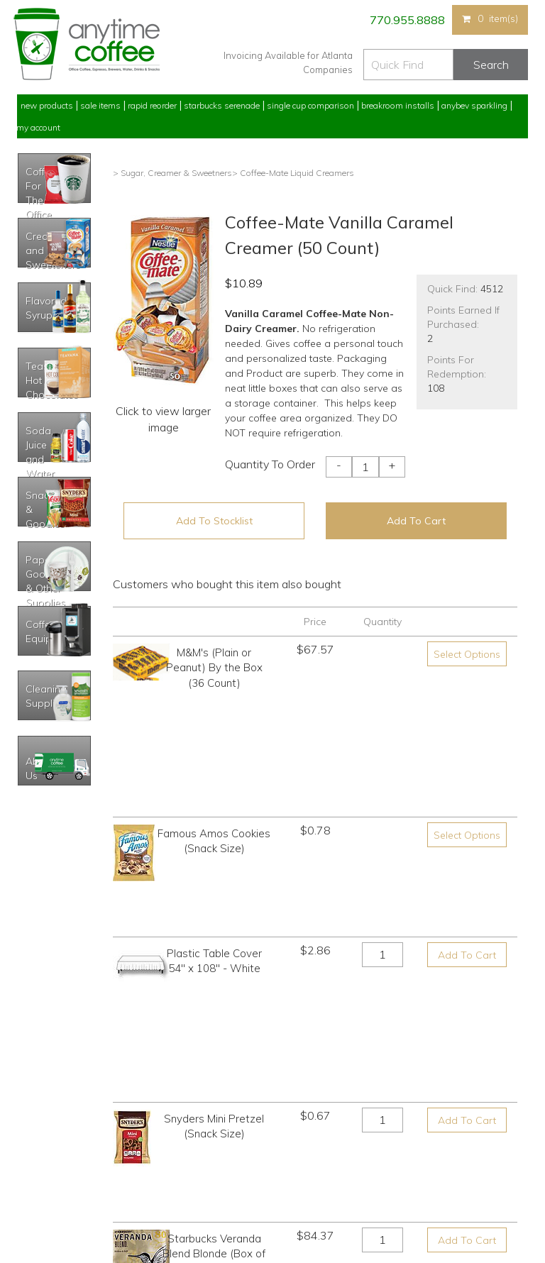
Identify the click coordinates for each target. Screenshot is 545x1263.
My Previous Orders (55, 1120)
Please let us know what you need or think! (382, 1140)
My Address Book (51, 1146)
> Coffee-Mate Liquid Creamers (293, 172)
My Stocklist (40, 1173)
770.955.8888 (406, 20)
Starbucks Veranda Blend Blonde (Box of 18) (214, 922)
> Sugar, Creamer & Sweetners (172, 172)
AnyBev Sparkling (179, 1199)
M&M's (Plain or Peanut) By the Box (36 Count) (214, 668)
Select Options (467, 654)
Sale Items (100, 105)
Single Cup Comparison (310, 105)
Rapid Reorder (152, 105)
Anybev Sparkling (474, 105)
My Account (38, 127)
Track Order (39, 1199)
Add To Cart (416, 520)
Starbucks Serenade (222, 105)
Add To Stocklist (214, 520)
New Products (47, 105)
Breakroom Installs (397, 105)
